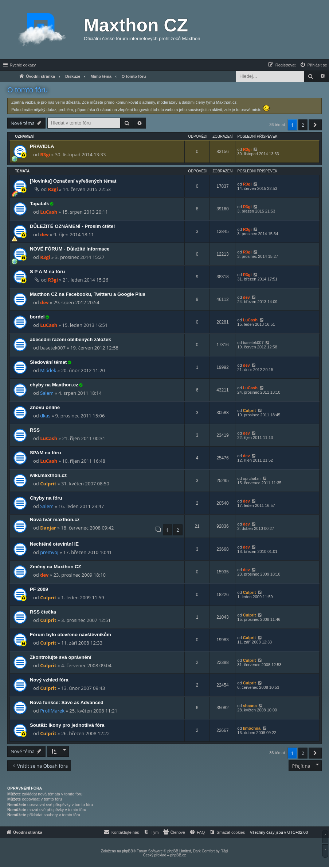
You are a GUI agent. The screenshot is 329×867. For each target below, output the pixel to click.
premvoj (49, 552)
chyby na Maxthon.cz (54, 384)
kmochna (252, 728)
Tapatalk (39, 203)
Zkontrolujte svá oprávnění (60, 657)
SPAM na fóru (45, 452)
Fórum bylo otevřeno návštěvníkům (70, 634)
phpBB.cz (178, 855)
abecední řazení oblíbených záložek (70, 339)
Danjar (48, 527)
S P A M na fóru (47, 271)
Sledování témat (48, 362)
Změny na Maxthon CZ (55, 566)
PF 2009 (39, 589)
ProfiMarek (52, 710)
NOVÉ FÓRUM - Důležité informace (69, 249)
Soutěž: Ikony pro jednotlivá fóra (67, 725)
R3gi (45, 154)
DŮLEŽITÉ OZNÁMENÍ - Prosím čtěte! (72, 226)
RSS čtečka (43, 612)
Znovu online (45, 407)
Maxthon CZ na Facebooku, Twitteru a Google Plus (87, 294)
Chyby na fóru (46, 498)
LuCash (48, 212)
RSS (35, 430)
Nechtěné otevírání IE (54, 544)
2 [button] (303, 125)
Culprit (249, 410)
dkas (45, 415)
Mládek (48, 370)
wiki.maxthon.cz (48, 475)
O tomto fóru (27, 90)
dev (44, 234)
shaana (250, 705)
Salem (47, 393)
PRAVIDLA (42, 146)
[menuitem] (313, 65)
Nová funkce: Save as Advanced (66, 702)
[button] (315, 124)
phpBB (127, 851)
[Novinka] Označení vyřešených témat (73, 181)
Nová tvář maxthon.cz (54, 519)
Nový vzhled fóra (49, 680)
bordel (37, 317)
